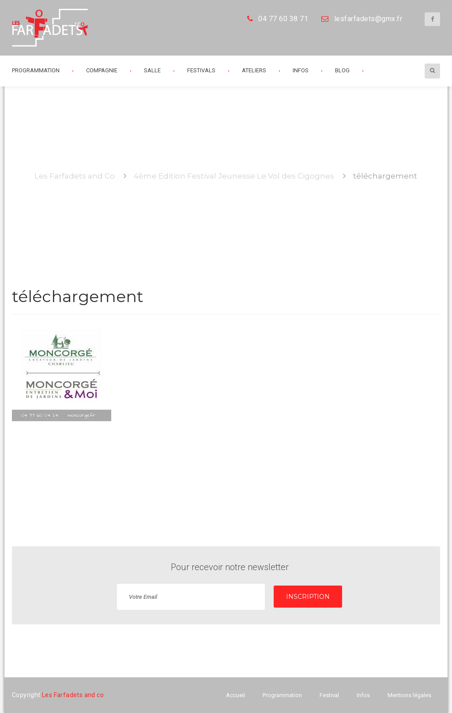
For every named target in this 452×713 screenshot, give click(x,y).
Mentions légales (409, 695)
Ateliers (254, 70)
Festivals (201, 70)
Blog (342, 70)
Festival (329, 695)
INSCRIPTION (308, 597)
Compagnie (101, 70)
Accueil (235, 695)
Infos (301, 70)
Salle (152, 70)
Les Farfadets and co (73, 694)
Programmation (36, 70)
